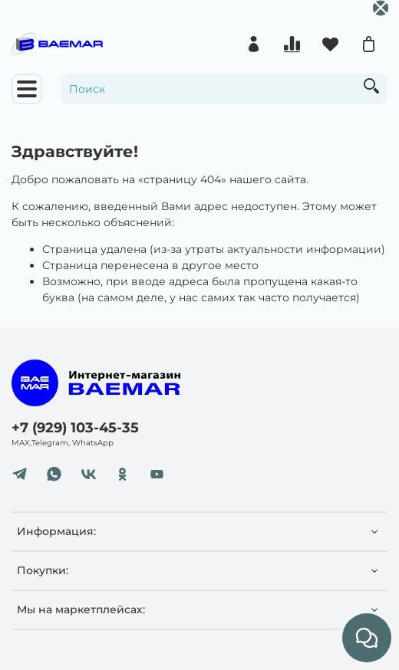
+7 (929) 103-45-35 (75, 427)
